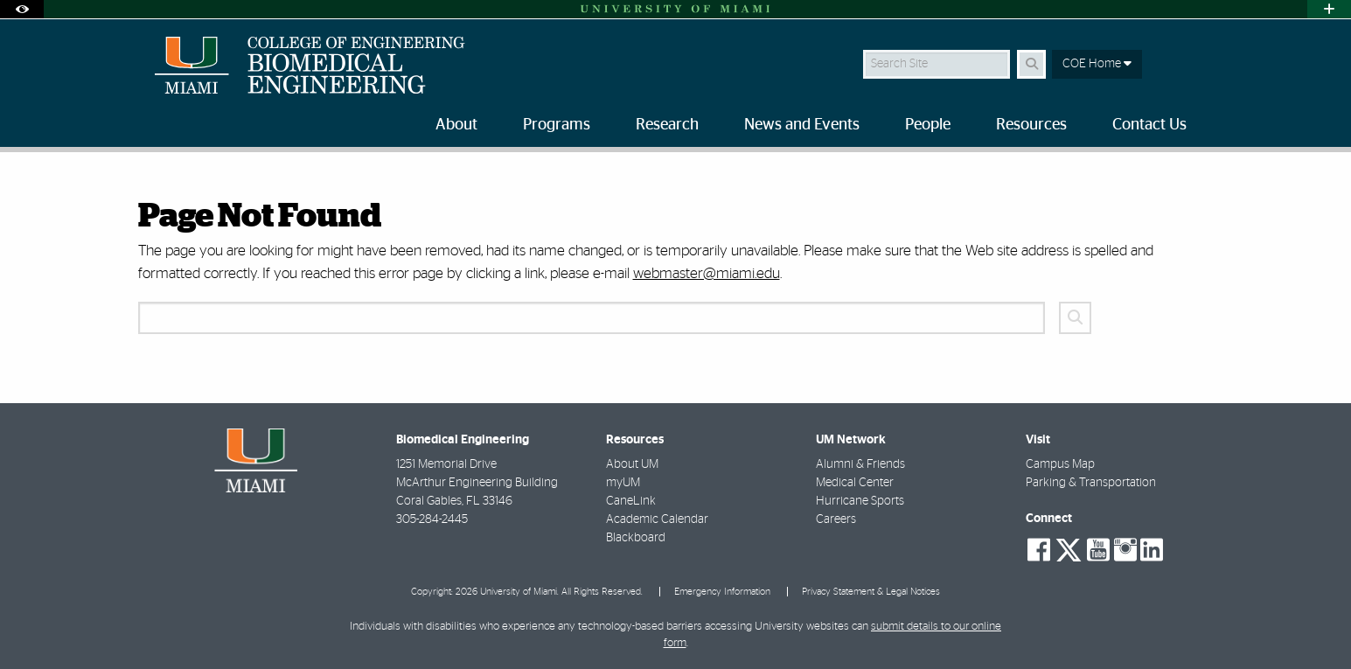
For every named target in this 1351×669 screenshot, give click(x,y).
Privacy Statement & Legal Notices (871, 591)
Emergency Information (722, 591)
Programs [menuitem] (556, 125)
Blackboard (635, 538)
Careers (836, 519)
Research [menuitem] (667, 125)
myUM (623, 483)
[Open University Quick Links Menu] (1329, 9)
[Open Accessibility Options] (22, 9)
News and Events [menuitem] (802, 125)
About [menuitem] (456, 125)
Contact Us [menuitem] (1149, 125)
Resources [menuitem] (1031, 125)
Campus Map (1060, 464)
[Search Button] (1031, 64)
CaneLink (631, 501)
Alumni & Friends (860, 464)
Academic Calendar (657, 519)
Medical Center (855, 483)
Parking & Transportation (1091, 483)
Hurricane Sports (860, 501)
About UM (632, 464)
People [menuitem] (928, 125)
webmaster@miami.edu (706, 273)
